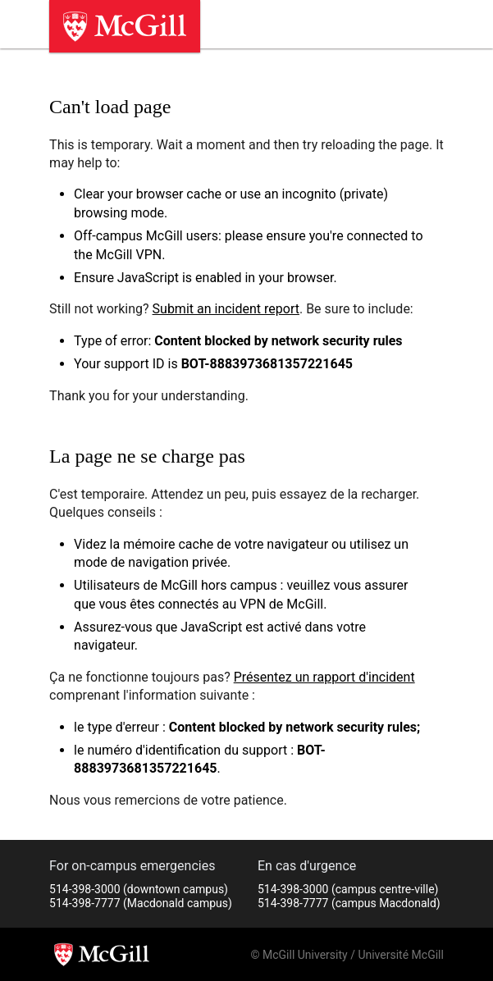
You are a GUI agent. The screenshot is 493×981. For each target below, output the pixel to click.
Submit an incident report (226, 309)
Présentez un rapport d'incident (324, 677)
